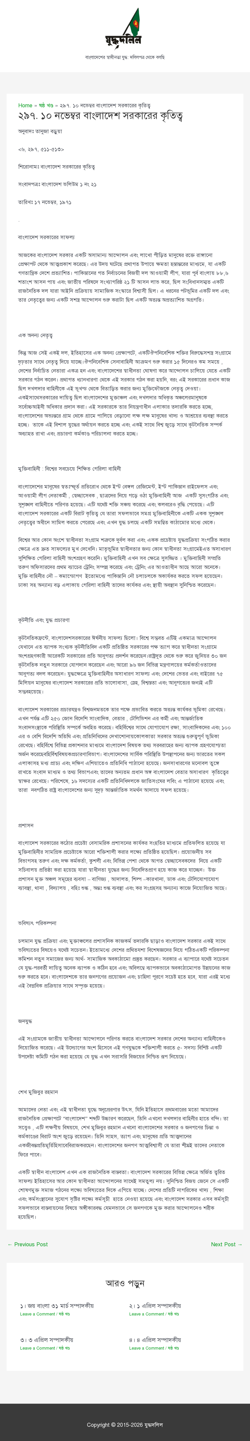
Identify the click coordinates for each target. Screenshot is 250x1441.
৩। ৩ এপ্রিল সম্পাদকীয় (46, 1340)
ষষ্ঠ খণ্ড (64, 1314)
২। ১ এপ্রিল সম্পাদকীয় (155, 1306)
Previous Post (27, 1244)
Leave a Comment (37, 1314)
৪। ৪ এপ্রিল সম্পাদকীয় (155, 1340)
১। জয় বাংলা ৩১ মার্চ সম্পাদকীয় (57, 1306)
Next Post (227, 1244)
